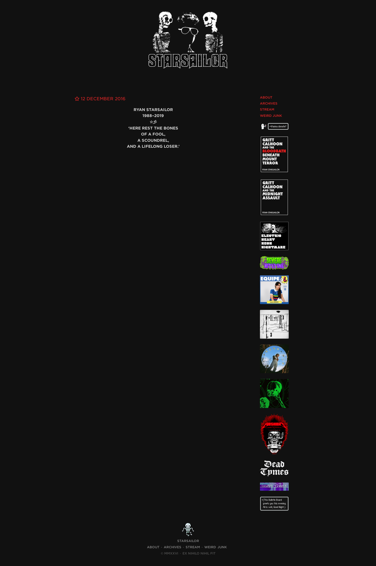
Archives (268, 103)
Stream (267, 109)
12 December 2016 (100, 98)
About (266, 97)
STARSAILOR (188, 541)
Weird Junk (271, 116)
